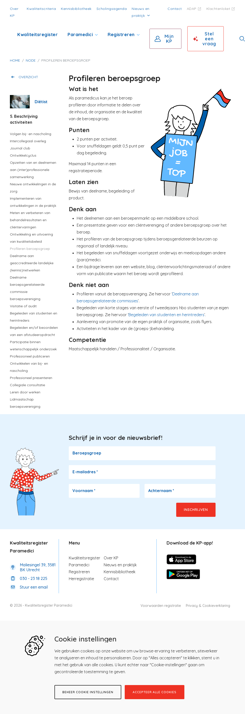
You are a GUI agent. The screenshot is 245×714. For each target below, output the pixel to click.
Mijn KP (169, 38)
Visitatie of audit (23, 306)
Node (31, 60)
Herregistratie (81, 578)
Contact (175, 8)
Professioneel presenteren (31, 378)
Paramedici (80, 34)
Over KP (111, 557)
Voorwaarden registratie (161, 605)
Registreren (121, 34)
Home (15, 60)
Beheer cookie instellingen (87, 692)
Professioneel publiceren (30, 356)
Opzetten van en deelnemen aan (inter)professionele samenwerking (33, 169)
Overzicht (28, 77)
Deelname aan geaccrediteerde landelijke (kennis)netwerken (31, 263)
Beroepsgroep (87, 453)
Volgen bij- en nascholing (30, 134)
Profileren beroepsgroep (30, 248)
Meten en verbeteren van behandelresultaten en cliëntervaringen (30, 220)
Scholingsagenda (112, 8)
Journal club (20, 148)
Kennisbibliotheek (76, 8)
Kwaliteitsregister (37, 34)
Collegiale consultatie (27, 385)
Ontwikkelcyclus (23, 155)
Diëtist (41, 101)
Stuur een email (34, 587)
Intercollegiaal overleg (28, 141)
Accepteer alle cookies (154, 692)
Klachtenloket (218, 8)
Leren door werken (25, 392)
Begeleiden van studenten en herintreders (166, 314)
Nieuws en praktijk (120, 564)
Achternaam (161, 490)
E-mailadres (85, 471)
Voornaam (84, 490)
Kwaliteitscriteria (41, 8)
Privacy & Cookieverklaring (208, 605)
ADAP (191, 8)
